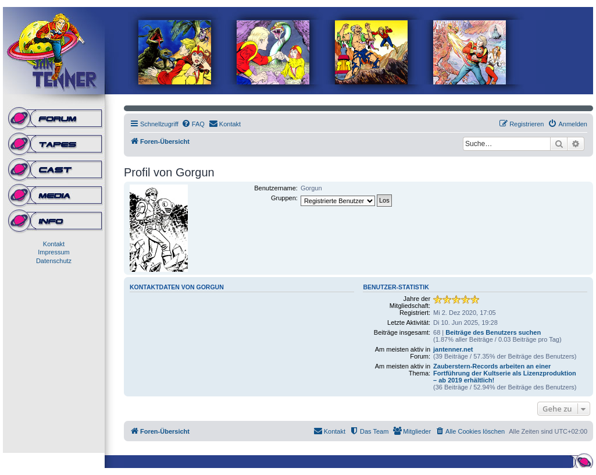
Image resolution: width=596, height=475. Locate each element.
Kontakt (54, 243)
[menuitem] (193, 124)
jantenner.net (453, 349)
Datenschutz (54, 260)
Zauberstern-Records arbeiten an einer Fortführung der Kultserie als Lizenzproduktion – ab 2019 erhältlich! (504, 373)
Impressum (53, 252)
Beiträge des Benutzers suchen (493, 332)
